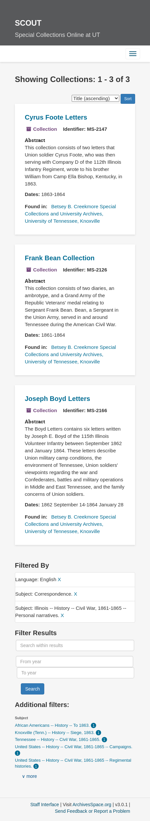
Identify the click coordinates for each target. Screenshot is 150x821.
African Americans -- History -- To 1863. (53, 725)
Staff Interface (44, 804)
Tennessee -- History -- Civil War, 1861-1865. (58, 739)
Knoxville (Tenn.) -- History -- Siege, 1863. (55, 732)
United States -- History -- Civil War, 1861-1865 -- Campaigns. (73, 746)
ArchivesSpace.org (91, 804)
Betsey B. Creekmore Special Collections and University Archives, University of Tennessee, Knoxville (70, 214)
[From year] (74, 661)
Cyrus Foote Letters (56, 117)
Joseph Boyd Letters (57, 398)
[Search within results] (75, 645)
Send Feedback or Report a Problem (92, 811)
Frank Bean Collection (59, 258)
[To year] (75, 672)
